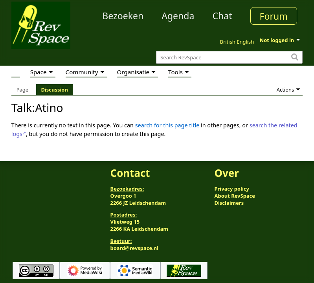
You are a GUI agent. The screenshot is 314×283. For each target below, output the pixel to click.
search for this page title (167, 125)
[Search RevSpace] (229, 57)
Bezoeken (122, 15)
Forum (274, 16)
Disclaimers (229, 202)
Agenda (178, 15)
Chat (222, 15)
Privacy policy (231, 188)
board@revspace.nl (134, 248)
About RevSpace (234, 195)
